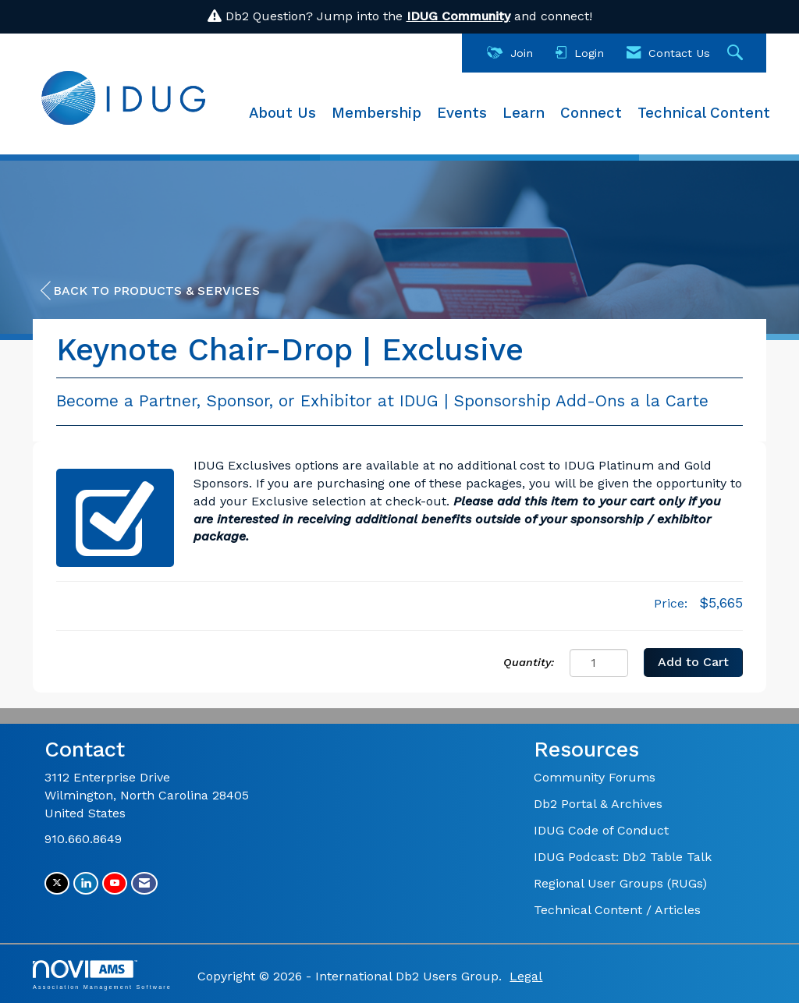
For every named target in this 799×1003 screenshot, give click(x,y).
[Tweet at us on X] (56, 883)
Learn (523, 113)
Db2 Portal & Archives (598, 803)
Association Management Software (102, 974)
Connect (591, 113)
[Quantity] (599, 663)
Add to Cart (693, 661)
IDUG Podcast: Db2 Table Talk (623, 856)
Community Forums (594, 777)
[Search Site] (737, 53)
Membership (376, 113)
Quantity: (528, 662)
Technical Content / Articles (617, 909)
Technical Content (703, 113)
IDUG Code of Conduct (601, 830)
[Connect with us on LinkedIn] (85, 883)
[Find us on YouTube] (114, 883)
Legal (526, 976)
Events (462, 113)
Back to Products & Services (150, 291)
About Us (282, 113)
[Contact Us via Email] (144, 883)
